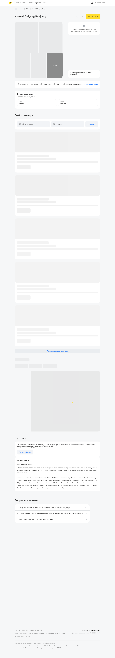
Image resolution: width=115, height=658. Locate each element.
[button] (16, 9)
